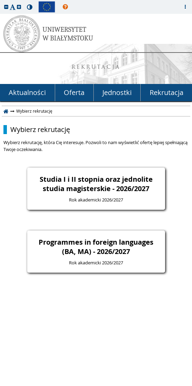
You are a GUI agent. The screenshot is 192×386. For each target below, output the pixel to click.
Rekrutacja (166, 92)
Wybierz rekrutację (40, 129)
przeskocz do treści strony (1, 1)
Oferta (74, 92)
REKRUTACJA (96, 67)
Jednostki (117, 92)
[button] (6, 6)
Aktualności (27, 92)
